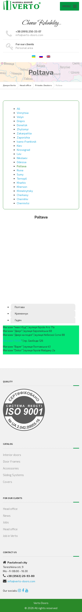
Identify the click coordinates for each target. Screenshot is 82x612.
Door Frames (11, 461)
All (18, 108)
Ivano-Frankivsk (26, 141)
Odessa (21, 162)
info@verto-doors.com (21, 581)
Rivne (20, 170)
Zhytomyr (23, 129)
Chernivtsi (23, 203)
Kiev (19, 145)
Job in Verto (10, 535)
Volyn (20, 117)
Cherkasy (22, 195)
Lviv (19, 153)
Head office (10, 508)
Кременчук (21, 313)
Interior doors (12, 455)
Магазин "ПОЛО (12, 340)
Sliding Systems (13, 475)
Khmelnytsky (25, 190)
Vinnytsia (23, 112)
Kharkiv (21, 182)
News (7, 515)
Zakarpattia (24, 133)
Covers (7, 481)
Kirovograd (23, 149)
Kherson (22, 186)
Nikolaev (22, 158)
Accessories (11, 468)
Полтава (20, 307)
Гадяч (18, 320)
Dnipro (21, 121)
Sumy (20, 174)
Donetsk (22, 125)
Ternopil (22, 178)
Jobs (6, 522)
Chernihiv (22, 199)
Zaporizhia (23, 137)
